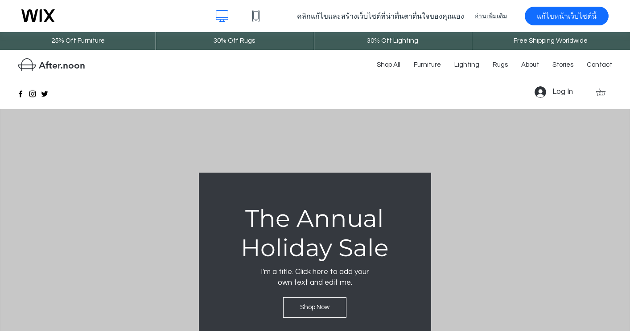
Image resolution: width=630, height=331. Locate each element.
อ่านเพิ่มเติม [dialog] (491, 16)
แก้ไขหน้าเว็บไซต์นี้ (567, 16)
